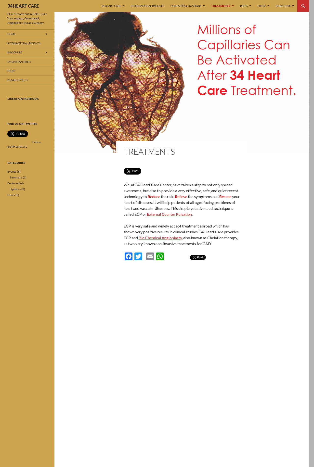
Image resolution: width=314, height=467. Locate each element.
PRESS (244, 5)
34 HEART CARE (23, 6)
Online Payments (19, 61)
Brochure (283, 5)
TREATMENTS (220, 5)
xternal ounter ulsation (169, 214)
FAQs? (11, 70)
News (11, 195)
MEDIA (262, 5)
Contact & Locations (185, 5)
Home (11, 34)
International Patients (147, 5)
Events (11, 171)
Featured (13, 183)
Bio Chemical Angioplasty (160, 237)
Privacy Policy (17, 80)
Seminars (16, 177)
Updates (15, 189)
